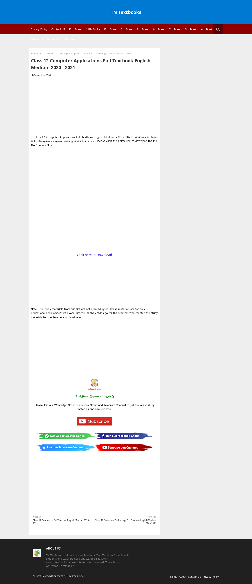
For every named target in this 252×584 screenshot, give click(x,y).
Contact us (194, 576)
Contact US (58, 29)
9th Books (127, 29)
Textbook (45, 53)
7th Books (175, 29)
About (182, 576)
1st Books (69, 39)
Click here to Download (94, 255)
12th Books (75, 29)
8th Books (143, 29)
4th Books (207, 29)
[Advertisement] (96, 107)
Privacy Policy (39, 29)
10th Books (110, 29)
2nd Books (53, 39)
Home (34, 53)
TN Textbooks (126, 12)
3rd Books (37, 39)
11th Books (93, 29)
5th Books (191, 29)
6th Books (159, 29)
